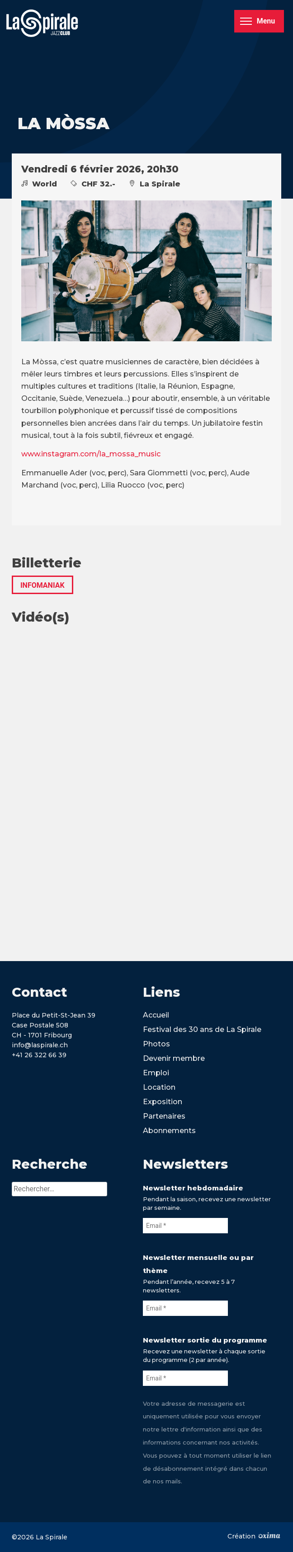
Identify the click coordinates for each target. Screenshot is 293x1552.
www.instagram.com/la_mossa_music (91, 454)
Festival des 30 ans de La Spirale (202, 1029)
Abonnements (169, 1130)
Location (159, 1087)
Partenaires (164, 1116)
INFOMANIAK (42, 585)
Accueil (156, 1015)
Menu (257, 21)
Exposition (162, 1101)
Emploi (156, 1073)
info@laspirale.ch (40, 1045)
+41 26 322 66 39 (39, 1055)
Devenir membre (174, 1058)
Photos (156, 1044)
